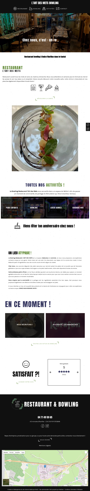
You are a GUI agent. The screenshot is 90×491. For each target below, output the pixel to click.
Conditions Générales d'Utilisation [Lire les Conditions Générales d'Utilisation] (74, 489)
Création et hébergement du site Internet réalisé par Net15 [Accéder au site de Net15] (22, 489)
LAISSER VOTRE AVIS (26, 382)
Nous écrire (45, 440)
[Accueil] (45, 3)
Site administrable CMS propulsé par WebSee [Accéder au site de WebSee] (51, 489)
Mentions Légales (45, 445)
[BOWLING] (34, 208)
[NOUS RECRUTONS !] (24, 325)
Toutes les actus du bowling (45, 343)
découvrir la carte (45, 98)
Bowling (37, 9)
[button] (86, 452)
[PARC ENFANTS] (12, 208)
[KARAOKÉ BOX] (78, 208)
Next (77, 372)
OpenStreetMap (76, 485)
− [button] (86, 482)
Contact (63, 9)
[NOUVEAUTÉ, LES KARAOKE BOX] (65, 325)
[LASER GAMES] (56, 208)
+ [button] (86, 480)
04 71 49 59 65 (45, 417)
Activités (50, 9)
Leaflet (65, 485)
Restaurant (22, 9)
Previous (50, 372)
